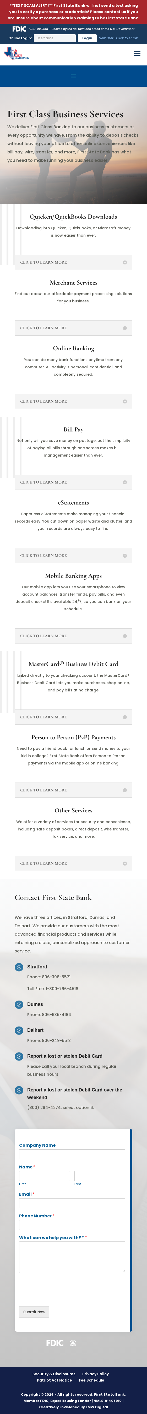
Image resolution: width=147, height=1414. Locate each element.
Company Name (37, 1145)
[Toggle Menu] (137, 53)
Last (77, 1184)
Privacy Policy (95, 1374)
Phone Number (37, 1216)
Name (27, 1167)
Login (87, 38)
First (22, 1184)
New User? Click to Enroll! (119, 38)
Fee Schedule (91, 1380)
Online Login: (20, 38)
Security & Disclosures (53, 1374)
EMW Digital (97, 1407)
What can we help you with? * (53, 1238)
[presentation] (59, 1297)
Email (27, 1194)
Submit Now (34, 1312)
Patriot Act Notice (54, 1380)
